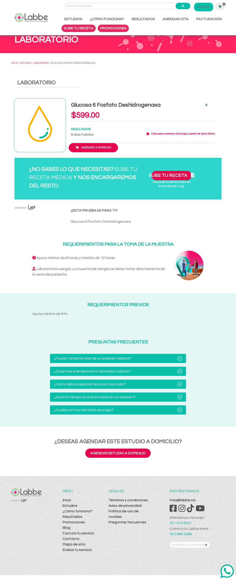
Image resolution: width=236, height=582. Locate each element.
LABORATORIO (41, 63)
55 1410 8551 (181, 523)
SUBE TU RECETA (78, 28)
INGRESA (203, 7)
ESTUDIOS (73, 19)
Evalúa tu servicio (77, 550)
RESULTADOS (143, 19)
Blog (66, 528)
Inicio (67, 500)
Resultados (72, 517)
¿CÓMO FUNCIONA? (107, 19)
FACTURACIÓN (209, 19)
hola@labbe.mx (183, 500)
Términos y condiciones (128, 500)
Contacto (71, 539)
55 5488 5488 (181, 534)
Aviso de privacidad (125, 505)
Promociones (74, 522)
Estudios (70, 505)
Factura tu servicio (78, 533)
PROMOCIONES (113, 28)
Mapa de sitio (74, 544)
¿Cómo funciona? (77, 511)
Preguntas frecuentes (127, 522)
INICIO (14, 63)
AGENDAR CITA (175, 19)
